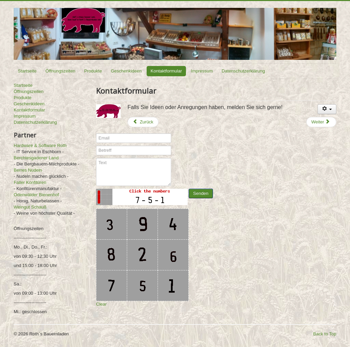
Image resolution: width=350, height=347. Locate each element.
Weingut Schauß (30, 207)
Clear (101, 304)
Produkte (93, 71)
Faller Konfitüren (30, 182)
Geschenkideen (126, 71)
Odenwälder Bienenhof (36, 194)
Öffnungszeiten (60, 71)
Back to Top (324, 333)
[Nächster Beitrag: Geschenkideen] (321, 122)
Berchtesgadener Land (36, 157)
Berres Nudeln (28, 170)
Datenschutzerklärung (243, 71)
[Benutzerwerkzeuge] (327, 109)
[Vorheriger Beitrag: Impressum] (143, 122)
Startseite (27, 71)
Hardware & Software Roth (40, 145)
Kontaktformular (166, 71)
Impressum (202, 71)
